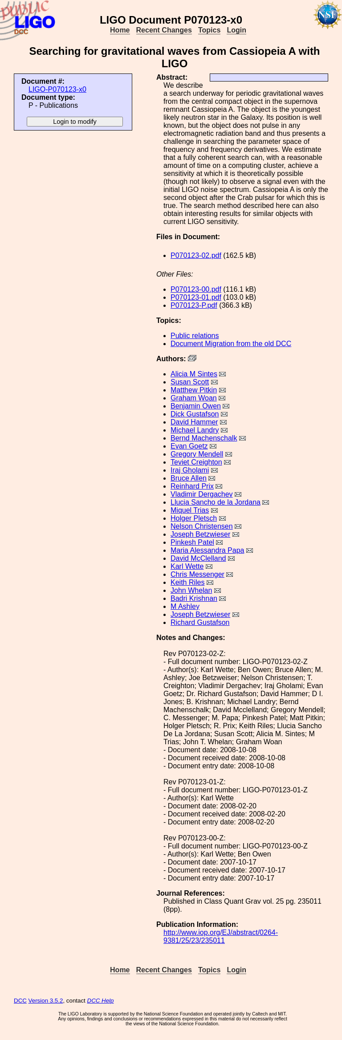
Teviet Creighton (196, 462)
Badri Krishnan (194, 598)
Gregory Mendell (197, 454)
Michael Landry (195, 430)
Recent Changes (164, 30)
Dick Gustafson (195, 414)
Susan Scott (190, 382)
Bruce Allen (189, 478)
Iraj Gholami (190, 470)
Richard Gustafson (200, 622)
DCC (20, 1000)
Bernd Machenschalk (204, 438)
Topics (209, 30)
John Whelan (191, 590)
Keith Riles (187, 582)
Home (120, 30)
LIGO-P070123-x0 (57, 89)
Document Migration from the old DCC (231, 343)
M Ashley (185, 606)
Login (236, 30)
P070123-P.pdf (194, 305)
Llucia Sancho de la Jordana (216, 502)
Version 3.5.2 (45, 1000)
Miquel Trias (190, 510)
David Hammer (194, 422)
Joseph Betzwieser (200, 534)
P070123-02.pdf (196, 255)
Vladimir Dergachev (202, 494)
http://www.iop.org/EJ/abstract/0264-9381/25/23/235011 (220, 936)
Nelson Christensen (202, 526)
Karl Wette (187, 566)
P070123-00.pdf (196, 289)
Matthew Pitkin (194, 390)
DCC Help (100, 1000)
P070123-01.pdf (196, 297)
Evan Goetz (189, 446)
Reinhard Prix (192, 486)
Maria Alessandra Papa (207, 550)
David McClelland (198, 558)
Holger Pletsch (194, 518)
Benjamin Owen (196, 406)
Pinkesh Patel (192, 542)
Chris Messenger (197, 574)
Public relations (195, 335)
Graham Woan (194, 398)
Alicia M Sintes (194, 374)
